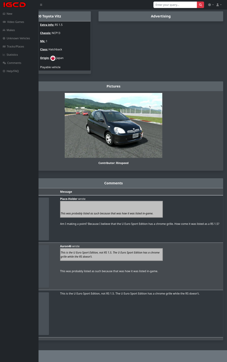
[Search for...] (175, 5)
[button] (211, 4)
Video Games (13, 22)
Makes (9, 30)
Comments (12, 63)
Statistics (10, 55)
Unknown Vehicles (16, 38)
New (7, 14)
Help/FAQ (11, 71)
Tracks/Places (13, 46)
